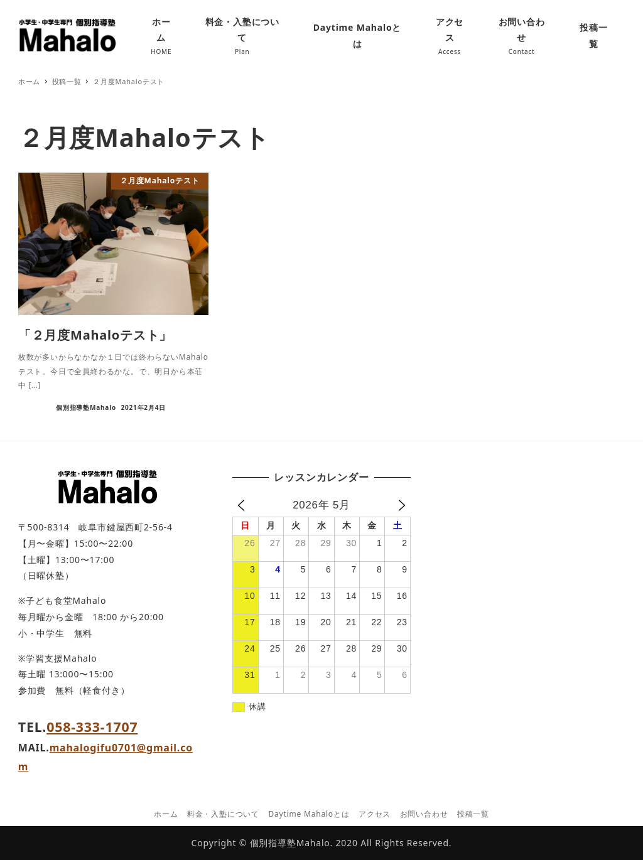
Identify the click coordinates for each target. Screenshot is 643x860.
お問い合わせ (424, 814)
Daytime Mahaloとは (308, 814)
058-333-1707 (92, 727)
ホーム (166, 814)
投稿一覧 (473, 814)
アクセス (375, 814)
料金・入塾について (223, 814)
